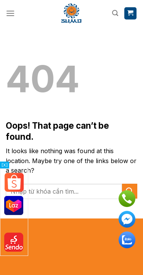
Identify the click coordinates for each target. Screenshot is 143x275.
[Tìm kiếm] (115, 13)
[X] (5, 165)
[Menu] (10, 13)
